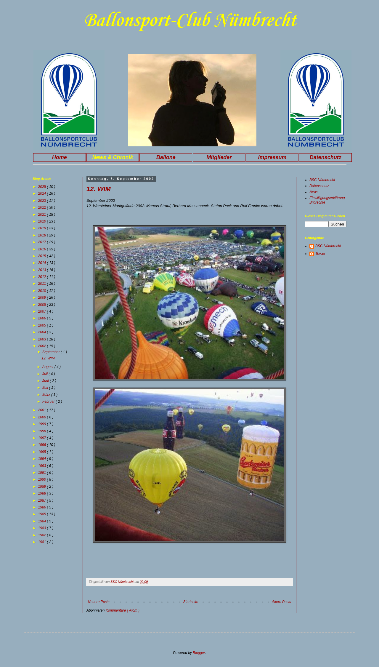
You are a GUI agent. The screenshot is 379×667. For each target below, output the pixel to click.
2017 (42, 242)
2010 (42, 291)
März (46, 395)
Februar (49, 401)
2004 (42, 332)
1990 (42, 479)
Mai (45, 388)
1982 (42, 535)
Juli (45, 374)
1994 (42, 459)
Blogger (199, 653)
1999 (42, 424)
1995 (42, 452)
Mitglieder (219, 157)
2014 (42, 263)
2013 (42, 270)
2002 (42, 346)
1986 (42, 507)
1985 (42, 514)
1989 (42, 486)
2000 (42, 417)
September (51, 352)
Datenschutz (325, 157)
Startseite (190, 602)
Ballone (166, 157)
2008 (42, 305)
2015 (42, 256)
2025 (42, 187)
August (48, 367)
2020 (42, 221)
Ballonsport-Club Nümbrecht (189, 20)
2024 (42, 193)
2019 (42, 228)
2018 (42, 235)
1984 (42, 521)
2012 (42, 277)
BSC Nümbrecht (322, 180)
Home (59, 157)
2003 (42, 339)
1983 (42, 528)
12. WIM (98, 189)
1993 (42, 466)
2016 (42, 249)
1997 (42, 438)
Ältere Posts (281, 602)
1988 (42, 493)
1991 (42, 473)
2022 (42, 207)
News (313, 192)
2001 (42, 410)
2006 (42, 318)
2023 (42, 201)
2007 (42, 311)
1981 (42, 542)
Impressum (272, 157)
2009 (42, 297)
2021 (42, 214)
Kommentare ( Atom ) (122, 610)
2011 (42, 283)
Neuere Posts (99, 602)
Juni (46, 381)
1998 (42, 431)
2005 (42, 325)
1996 (42, 445)
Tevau (320, 254)
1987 (42, 500)
